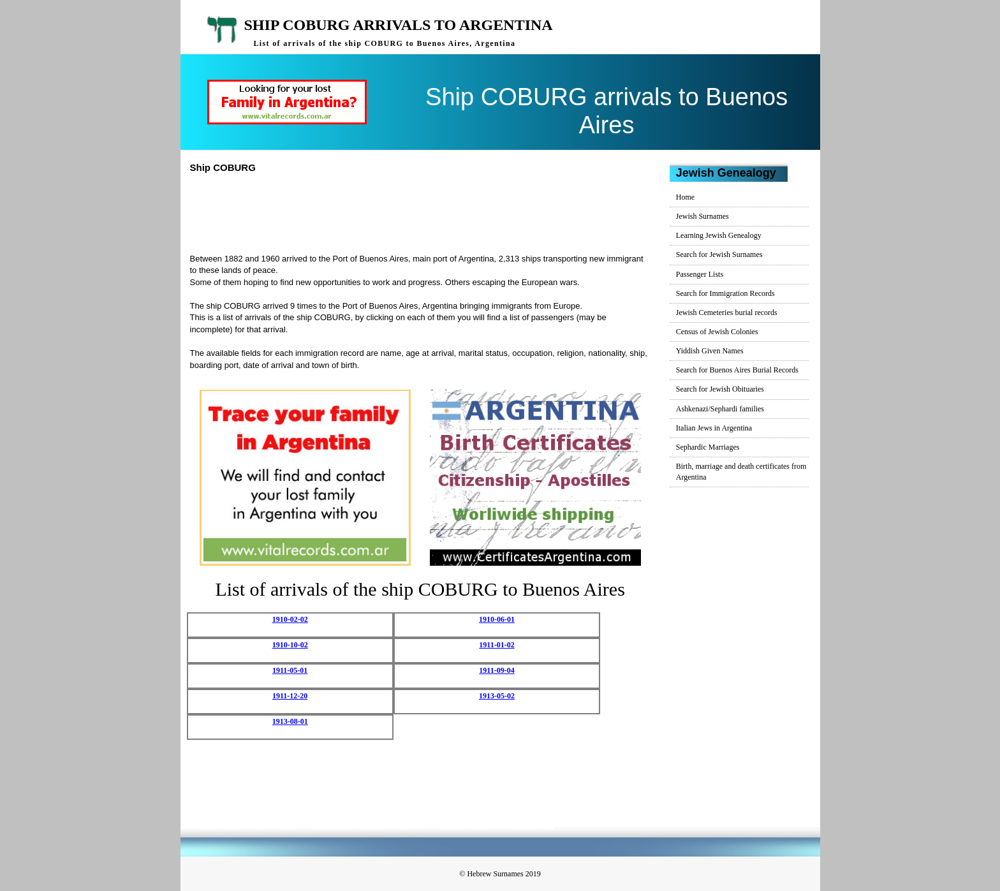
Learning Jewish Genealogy (718, 235)
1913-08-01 (290, 721)
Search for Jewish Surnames (719, 254)
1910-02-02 (290, 619)
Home (685, 197)
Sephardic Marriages (708, 447)
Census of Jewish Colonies (717, 331)
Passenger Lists (699, 274)
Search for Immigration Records (725, 293)
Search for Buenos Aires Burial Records (737, 369)
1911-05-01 (289, 670)
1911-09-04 (496, 670)
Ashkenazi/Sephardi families (720, 408)
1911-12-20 (289, 695)
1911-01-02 (496, 644)
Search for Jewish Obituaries (720, 389)
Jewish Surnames (702, 216)
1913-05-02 (497, 695)
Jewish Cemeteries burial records (726, 312)
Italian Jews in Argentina (714, 427)
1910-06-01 (497, 619)
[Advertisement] (425, 211)
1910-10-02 (290, 644)
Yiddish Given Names (710, 350)
